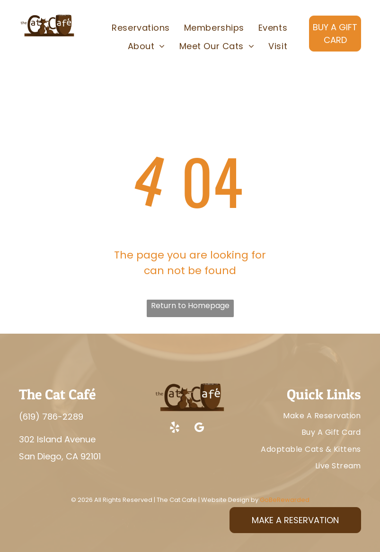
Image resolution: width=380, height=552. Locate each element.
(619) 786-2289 (51, 417)
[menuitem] (141, 28)
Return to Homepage (190, 305)
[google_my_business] (199, 429)
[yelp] (174, 429)
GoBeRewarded (284, 499)
